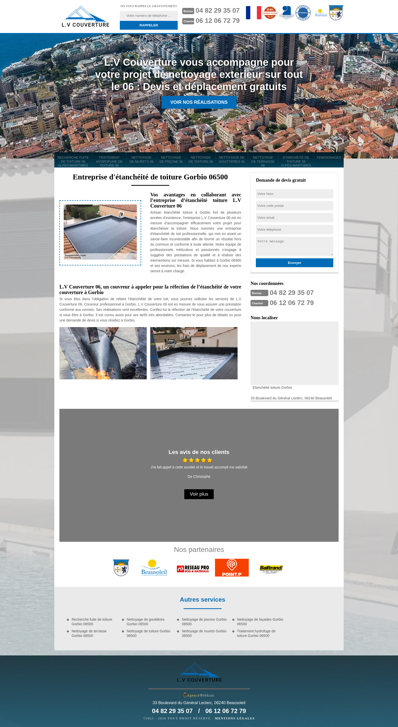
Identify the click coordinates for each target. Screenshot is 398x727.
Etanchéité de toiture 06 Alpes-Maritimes (296, 161)
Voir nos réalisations (199, 102)
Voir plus (199, 494)
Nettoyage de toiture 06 (201, 159)
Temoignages (329, 157)
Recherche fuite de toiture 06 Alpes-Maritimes (73, 161)
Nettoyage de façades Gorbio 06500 (260, 621)
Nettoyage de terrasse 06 (263, 161)
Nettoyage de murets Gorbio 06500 (204, 633)
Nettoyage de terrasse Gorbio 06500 (89, 633)
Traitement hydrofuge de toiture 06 (109, 161)
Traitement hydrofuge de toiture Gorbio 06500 (256, 633)
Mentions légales (235, 718)
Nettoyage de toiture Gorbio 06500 (148, 633)
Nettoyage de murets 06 (141, 159)
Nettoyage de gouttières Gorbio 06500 (145, 621)
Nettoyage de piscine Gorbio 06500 (204, 621)
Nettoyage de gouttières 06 (232, 159)
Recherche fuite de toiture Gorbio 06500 (92, 621)
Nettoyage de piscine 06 (171, 159)
